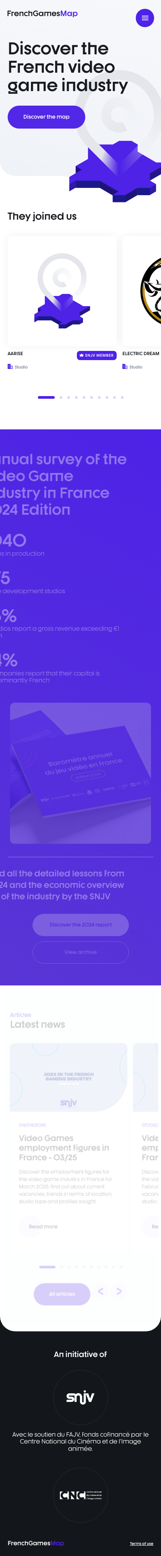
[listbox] (80, 317)
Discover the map (46, 117)
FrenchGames (42, 13)
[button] (46, 397)
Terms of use (141, 1543)
